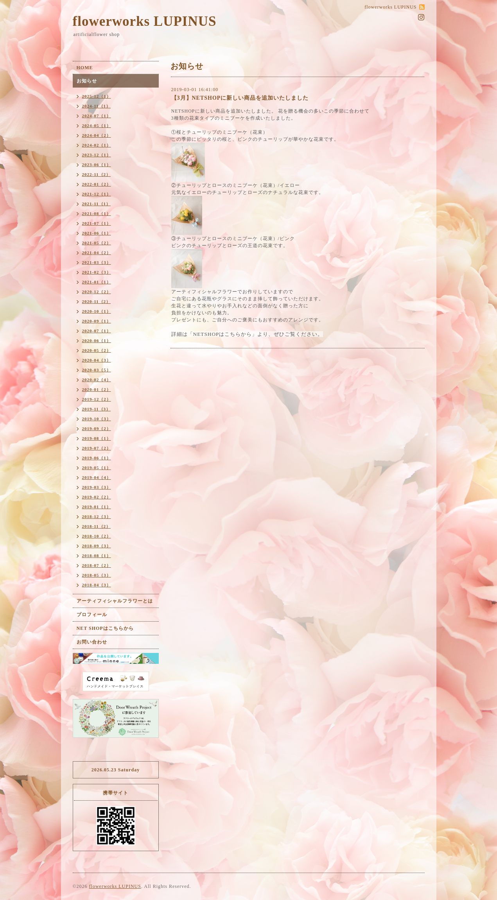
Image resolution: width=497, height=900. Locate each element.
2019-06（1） (96, 457)
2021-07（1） (96, 223)
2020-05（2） (96, 350)
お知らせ (87, 81)
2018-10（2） (96, 536)
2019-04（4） (96, 477)
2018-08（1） (96, 555)
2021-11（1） (96, 203)
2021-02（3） (96, 272)
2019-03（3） (96, 487)
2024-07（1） (96, 115)
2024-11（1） (96, 106)
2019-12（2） (96, 399)
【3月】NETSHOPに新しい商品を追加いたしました (240, 98)
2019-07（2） (96, 448)
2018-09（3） (96, 545)
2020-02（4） (96, 379)
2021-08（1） (96, 213)
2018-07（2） (96, 565)
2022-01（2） (96, 184)
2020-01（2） (96, 389)
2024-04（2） (96, 135)
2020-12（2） (96, 291)
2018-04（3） (96, 585)
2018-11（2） (96, 526)
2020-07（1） (96, 330)
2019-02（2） (96, 497)
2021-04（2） (96, 252)
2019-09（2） (96, 428)
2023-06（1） (96, 164)
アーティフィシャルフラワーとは (115, 601)
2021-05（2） (96, 242)
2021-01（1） (96, 282)
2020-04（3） (96, 360)
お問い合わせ (92, 642)
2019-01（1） (96, 506)
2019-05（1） (96, 467)
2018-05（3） (96, 575)
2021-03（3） (96, 262)
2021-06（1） (96, 233)
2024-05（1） (96, 125)
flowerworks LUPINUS (145, 21)
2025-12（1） (96, 96)
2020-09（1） (96, 321)
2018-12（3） (96, 516)
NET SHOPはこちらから (105, 628)
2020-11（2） (96, 301)
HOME (85, 67)
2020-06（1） (96, 340)
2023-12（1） (96, 154)
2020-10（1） (96, 311)
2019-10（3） (96, 418)
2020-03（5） (96, 370)
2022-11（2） (96, 174)
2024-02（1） (96, 145)
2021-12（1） (96, 194)
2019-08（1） (96, 438)
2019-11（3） (96, 409)
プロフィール (92, 614)
